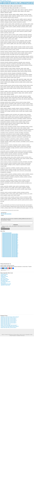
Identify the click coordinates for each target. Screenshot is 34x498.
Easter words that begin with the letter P (9, 325)
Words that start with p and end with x (10, 254)
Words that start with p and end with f (10, 238)
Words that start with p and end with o (10, 246)
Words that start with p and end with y (10, 255)
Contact (6, 334)
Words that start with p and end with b (10, 235)
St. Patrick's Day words (5, 281)
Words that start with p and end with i (10, 241)
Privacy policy (16, 334)
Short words (3, 282)
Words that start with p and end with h (10, 240)
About (3, 334)
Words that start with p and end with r (10, 249)
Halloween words (4, 276)
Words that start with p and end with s (10, 250)
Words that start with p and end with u (10, 252)
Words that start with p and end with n (10, 245)
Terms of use (22, 334)
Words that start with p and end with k (10, 242)
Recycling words (4, 280)
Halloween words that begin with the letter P (10, 316)
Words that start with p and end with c (10, 236)
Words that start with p (7, 232)
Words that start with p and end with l (10, 243)
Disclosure (11, 334)
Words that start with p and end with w (10, 253)
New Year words (4, 278)
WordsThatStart (5, 1)
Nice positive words (5, 279)
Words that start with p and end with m (10, 244)
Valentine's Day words (5, 284)
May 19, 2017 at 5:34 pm (6, 213)
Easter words (3, 275)
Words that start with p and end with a (10, 233)
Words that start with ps (5, 324)
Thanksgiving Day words (6, 283)
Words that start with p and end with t (10, 251)
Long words (3, 277)
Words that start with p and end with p (10, 247)
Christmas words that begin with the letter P (10, 326)
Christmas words (4, 274)
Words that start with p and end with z (10, 256)
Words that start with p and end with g (10, 239)
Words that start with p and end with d (10, 237)
